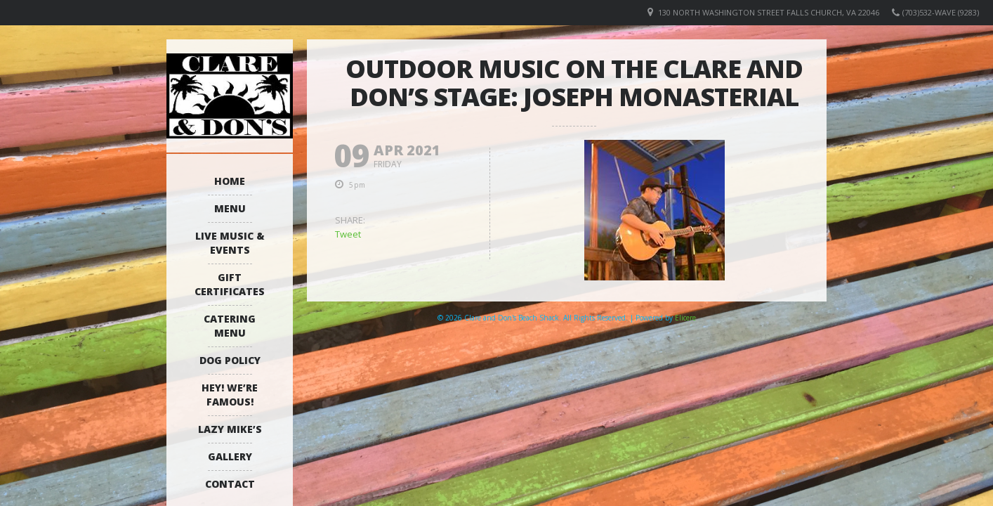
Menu (230, 208)
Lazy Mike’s (230, 429)
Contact (230, 484)
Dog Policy (230, 360)
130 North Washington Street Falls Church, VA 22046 (768, 12)
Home (229, 181)
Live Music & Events (230, 243)
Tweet (348, 234)
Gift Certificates (230, 284)
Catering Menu (230, 325)
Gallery (230, 456)
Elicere (685, 318)
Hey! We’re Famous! (230, 394)
